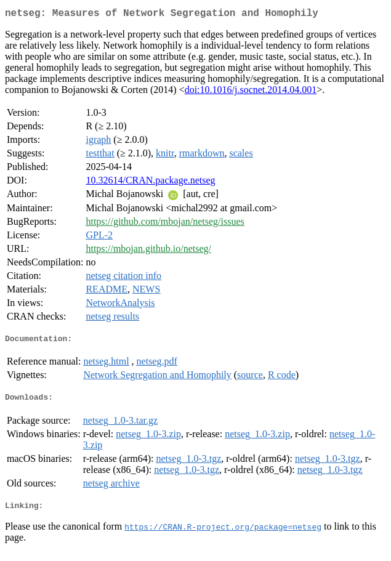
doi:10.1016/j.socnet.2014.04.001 (251, 92)
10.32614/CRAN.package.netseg (150, 182)
